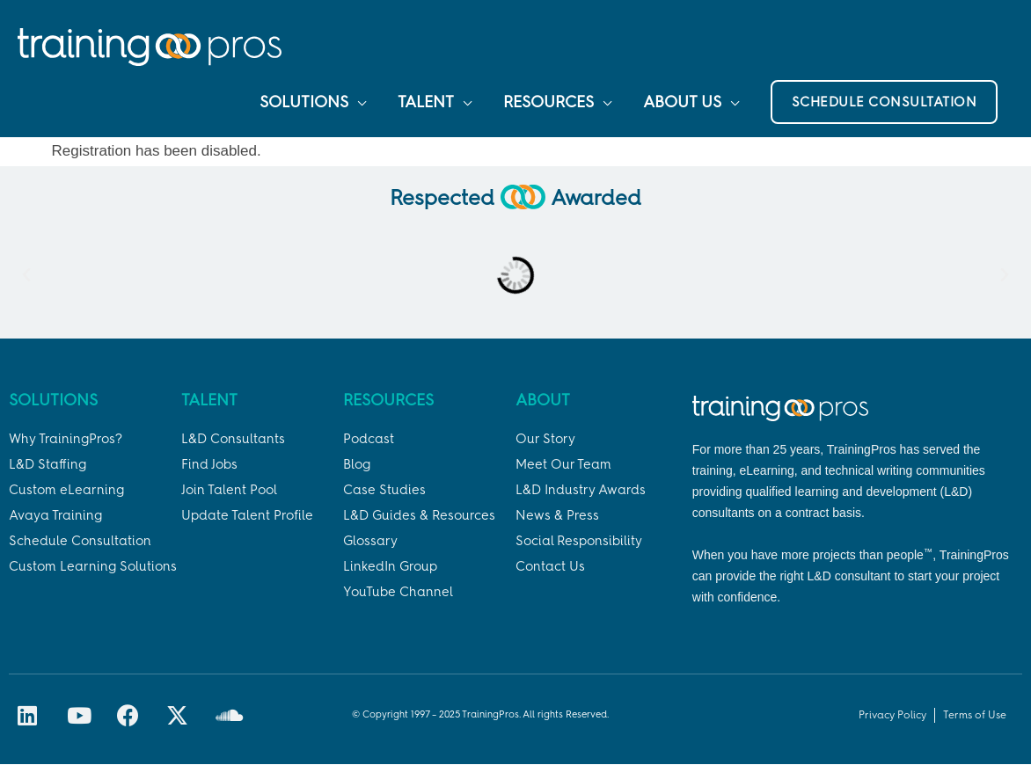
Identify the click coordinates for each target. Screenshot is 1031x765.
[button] (884, 103)
